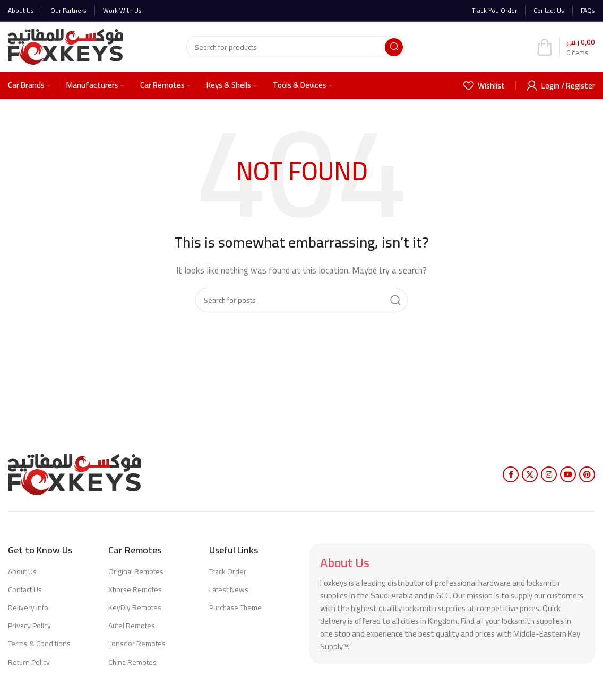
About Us (22, 571)
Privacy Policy (29, 625)
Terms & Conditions (39, 643)
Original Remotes (135, 571)
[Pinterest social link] (587, 474)
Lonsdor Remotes (137, 643)
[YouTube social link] (568, 474)
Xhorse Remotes (135, 589)
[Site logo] (65, 46)
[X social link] (530, 474)
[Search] (295, 47)
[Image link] (74, 473)
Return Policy (29, 662)
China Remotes (132, 662)
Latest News (228, 589)
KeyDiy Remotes (134, 607)
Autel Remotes (131, 625)
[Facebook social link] (511, 474)
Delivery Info (28, 607)
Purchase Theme (235, 607)
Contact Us (25, 589)
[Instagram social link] (549, 474)
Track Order (227, 571)
